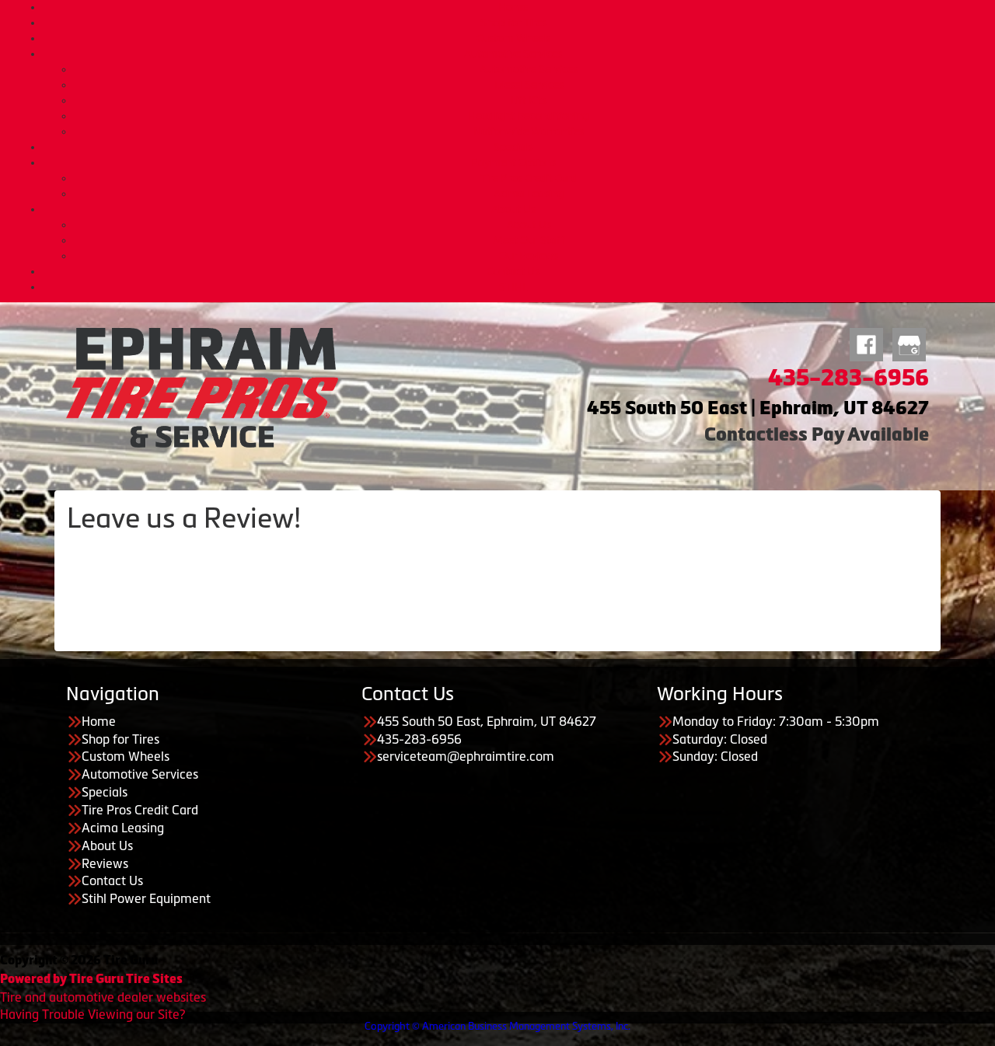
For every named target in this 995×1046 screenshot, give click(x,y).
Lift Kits (528, 100)
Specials (513, 147)
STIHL (513, 287)
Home (513, 7)
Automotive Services (513, 53)
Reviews (105, 863)
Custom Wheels (513, 38)
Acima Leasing (529, 193)
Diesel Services (529, 84)
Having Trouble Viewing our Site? (92, 1014)
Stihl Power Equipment (146, 898)
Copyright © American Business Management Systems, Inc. (497, 1026)
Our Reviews (528, 255)
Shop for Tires (513, 22)
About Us (513, 209)
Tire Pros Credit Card (529, 178)
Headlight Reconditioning (528, 116)
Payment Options (513, 162)
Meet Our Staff (528, 240)
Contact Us (513, 271)
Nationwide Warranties (528, 131)
